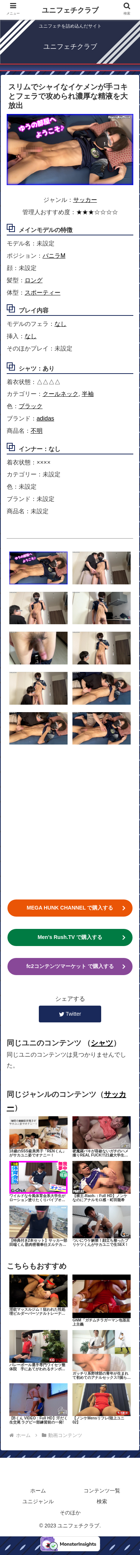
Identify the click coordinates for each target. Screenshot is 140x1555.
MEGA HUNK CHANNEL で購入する (70, 908)
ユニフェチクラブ (70, 10)
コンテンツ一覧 (102, 1491)
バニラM (54, 256)
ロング (34, 280)
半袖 (88, 394)
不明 (37, 431)
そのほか (70, 1513)
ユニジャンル (38, 1501)
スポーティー (42, 292)
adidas (45, 418)
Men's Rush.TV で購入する (70, 937)
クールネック (60, 394)
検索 (102, 1501)
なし (60, 324)
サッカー (85, 200)
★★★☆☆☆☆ (97, 212)
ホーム (38, 1491)
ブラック (31, 406)
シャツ (102, 1043)
